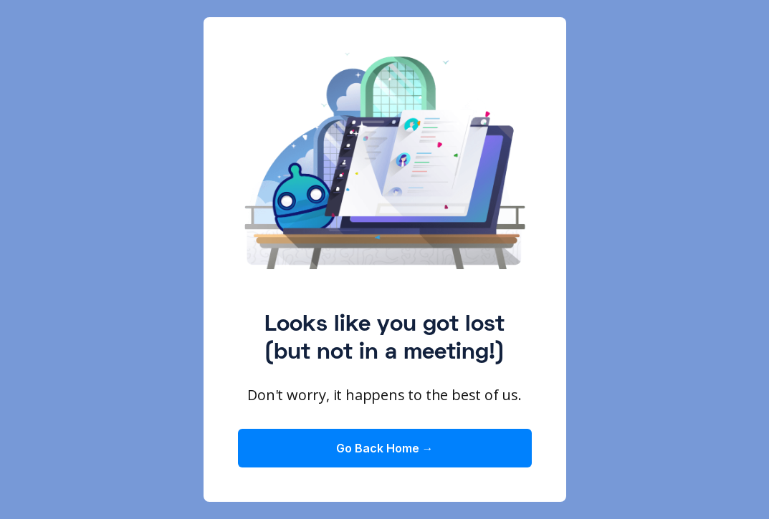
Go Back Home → (385, 448)
